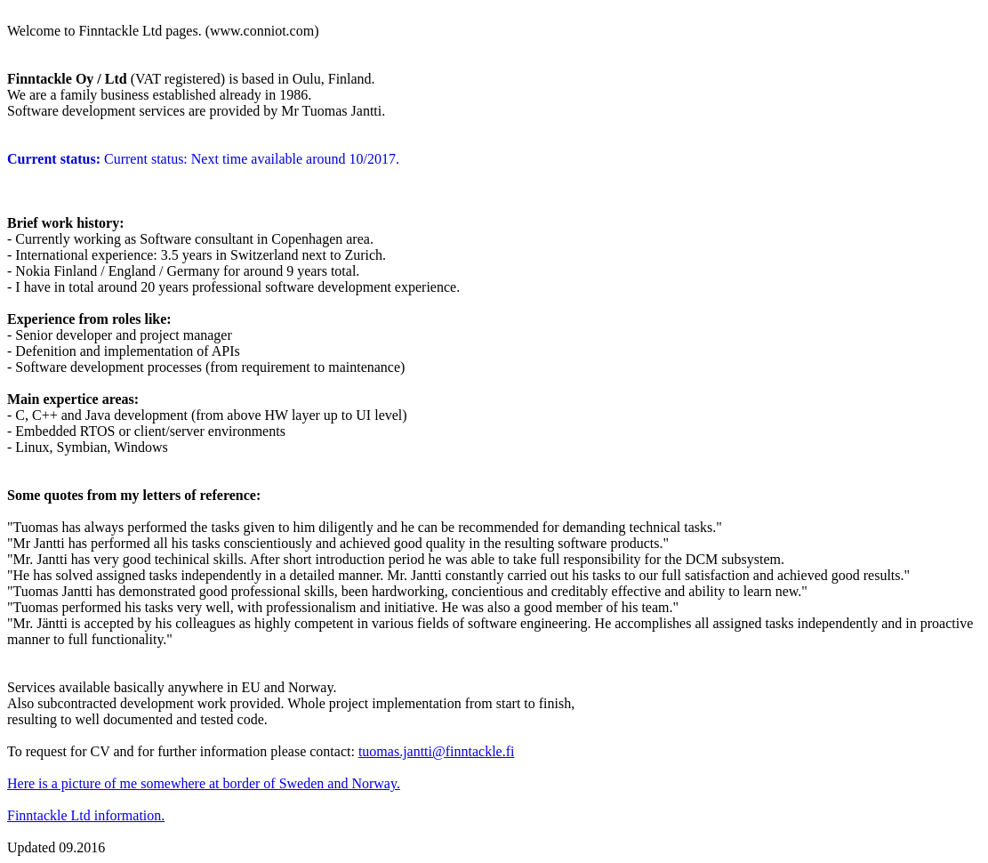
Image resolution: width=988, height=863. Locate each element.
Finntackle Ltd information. (86, 815)
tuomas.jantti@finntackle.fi (436, 751)
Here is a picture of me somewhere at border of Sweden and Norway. (203, 783)
